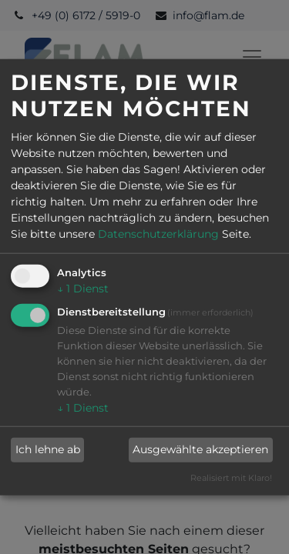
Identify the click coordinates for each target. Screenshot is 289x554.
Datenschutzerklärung (158, 234)
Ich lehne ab (47, 449)
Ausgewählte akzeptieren (200, 449)
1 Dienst (83, 288)
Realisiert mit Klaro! (231, 477)
